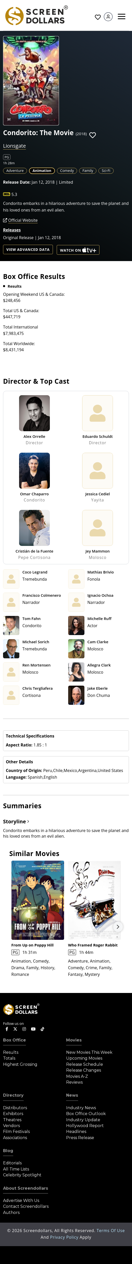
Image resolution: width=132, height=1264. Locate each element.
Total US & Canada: (21, 310)
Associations (15, 1137)
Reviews (74, 1082)
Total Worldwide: (19, 343)
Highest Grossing (20, 1064)
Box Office (14, 1040)
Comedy (67, 170)
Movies (74, 1040)
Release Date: (17, 182)
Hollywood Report (85, 1125)
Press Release (80, 1137)
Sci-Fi (106, 170)
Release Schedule (84, 1064)
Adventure (15, 170)
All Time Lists (16, 1169)
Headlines (76, 1131)
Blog (8, 1150)
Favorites (98, 17)
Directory (13, 1095)
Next (118, 927)
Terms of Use (111, 1230)
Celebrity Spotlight (22, 1175)
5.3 (14, 194)
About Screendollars (25, 1188)
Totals (9, 1058)
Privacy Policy (65, 1237)
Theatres (12, 1119)
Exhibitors (13, 1113)
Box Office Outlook (86, 1113)
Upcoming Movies (84, 1058)
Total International (20, 327)
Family (87, 170)
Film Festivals (16, 1131)
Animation (42, 170)
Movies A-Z (77, 1076)
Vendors (11, 1125)
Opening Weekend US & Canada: (34, 294)
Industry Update (83, 1119)
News (72, 1095)
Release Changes (83, 1070)
